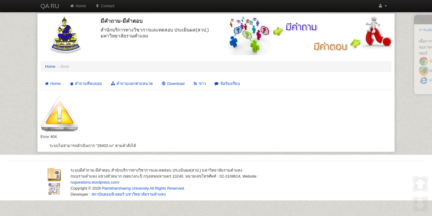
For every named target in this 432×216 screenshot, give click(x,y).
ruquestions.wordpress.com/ (94, 182)
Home (78, 6)
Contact (105, 6)
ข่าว (199, 83)
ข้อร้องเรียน (227, 83)
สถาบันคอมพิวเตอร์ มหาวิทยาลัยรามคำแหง (129, 194)
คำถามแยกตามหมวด (131, 83)
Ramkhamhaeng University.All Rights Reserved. (143, 188)
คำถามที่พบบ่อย (85, 84)
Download (172, 83)
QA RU (49, 6)
